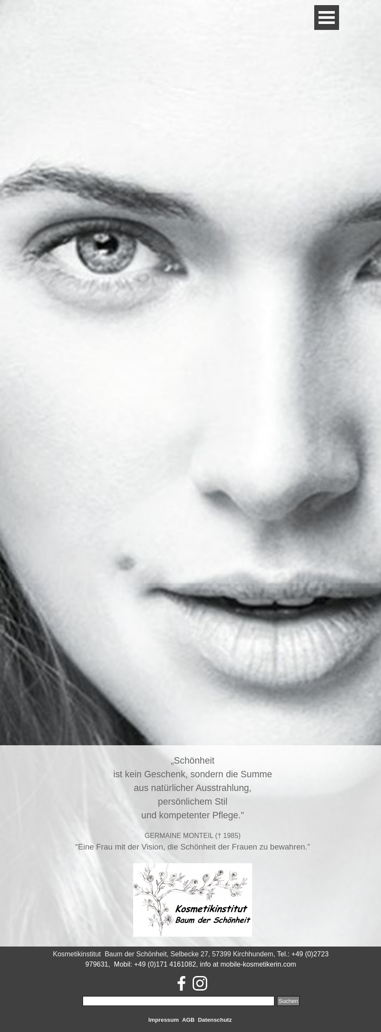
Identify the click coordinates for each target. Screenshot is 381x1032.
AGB (188, 1020)
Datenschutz (215, 1020)
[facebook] (181, 983)
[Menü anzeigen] (326, 17)
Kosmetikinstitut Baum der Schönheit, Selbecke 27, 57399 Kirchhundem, (164, 954)
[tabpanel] (192, 846)
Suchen (288, 1001)
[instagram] (199, 983)
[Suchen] (178, 1001)
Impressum (164, 1020)
